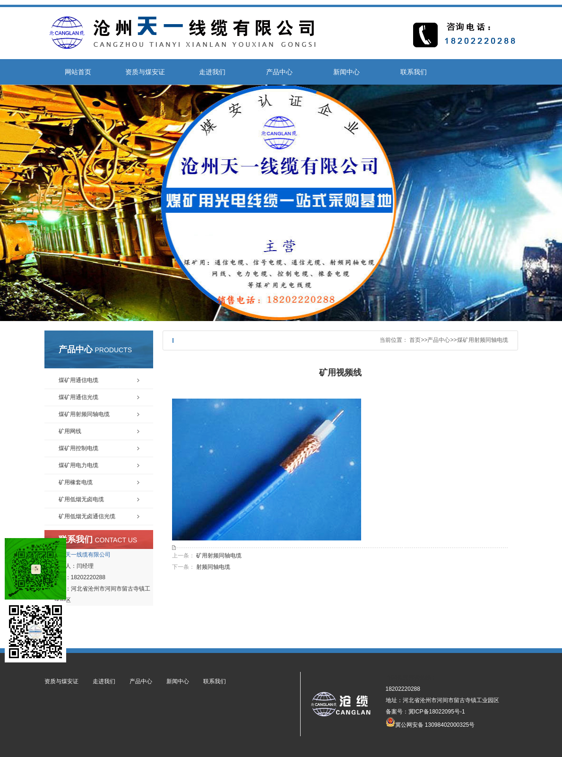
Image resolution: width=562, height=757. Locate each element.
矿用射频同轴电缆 (219, 555)
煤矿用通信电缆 (78, 380)
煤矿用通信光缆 (78, 397)
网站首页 (78, 72)
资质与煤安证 (145, 72)
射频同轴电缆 (213, 567)
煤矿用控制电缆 (78, 448)
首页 (415, 340)
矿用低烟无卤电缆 (81, 499)
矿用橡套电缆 (76, 482)
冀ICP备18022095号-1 (436, 711)
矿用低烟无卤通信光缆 (87, 516)
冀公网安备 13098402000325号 (430, 722)
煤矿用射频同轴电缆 (482, 340)
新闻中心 (346, 72)
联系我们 (413, 72)
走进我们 (212, 72)
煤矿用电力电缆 (78, 465)
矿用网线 (70, 431)
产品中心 (279, 72)
